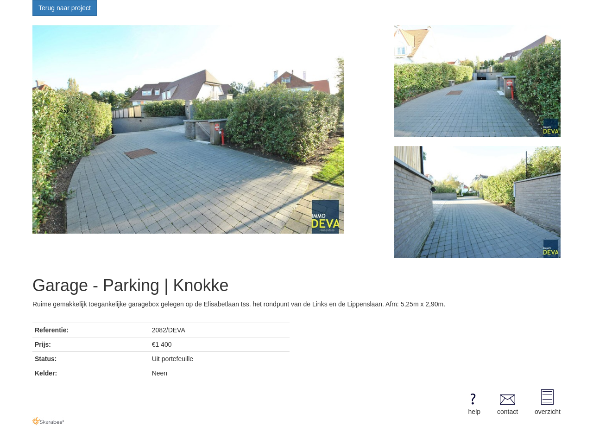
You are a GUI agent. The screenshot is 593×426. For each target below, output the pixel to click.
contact (507, 402)
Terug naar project (64, 8)
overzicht (548, 402)
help (472, 402)
